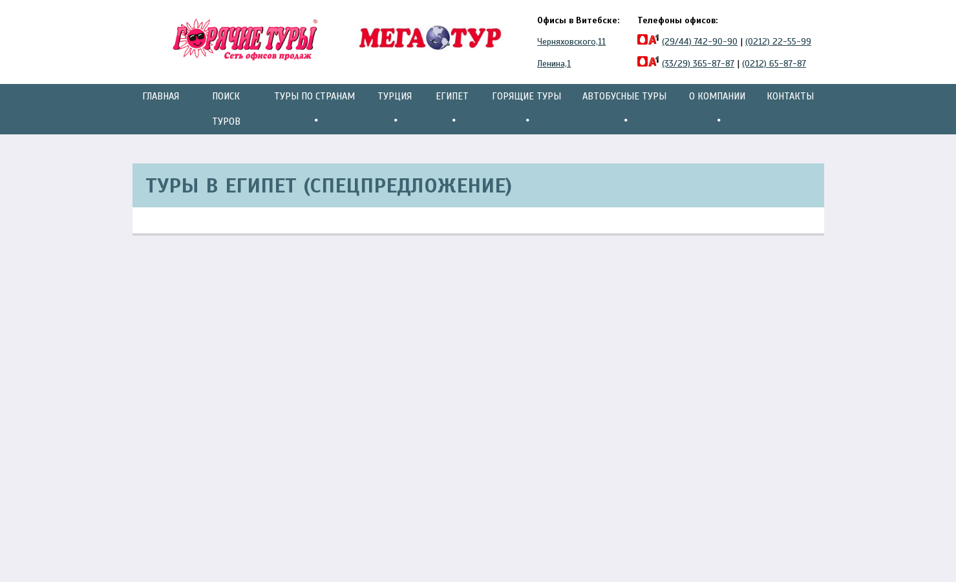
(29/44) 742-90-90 (700, 41)
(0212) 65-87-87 (774, 63)
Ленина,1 (554, 63)
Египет (452, 108)
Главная (160, 96)
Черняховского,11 (571, 41)
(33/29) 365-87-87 (698, 63)
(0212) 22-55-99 (778, 41)
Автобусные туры (624, 108)
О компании (717, 108)
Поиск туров (226, 108)
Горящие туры (526, 108)
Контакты (790, 96)
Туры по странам (314, 108)
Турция (394, 108)
